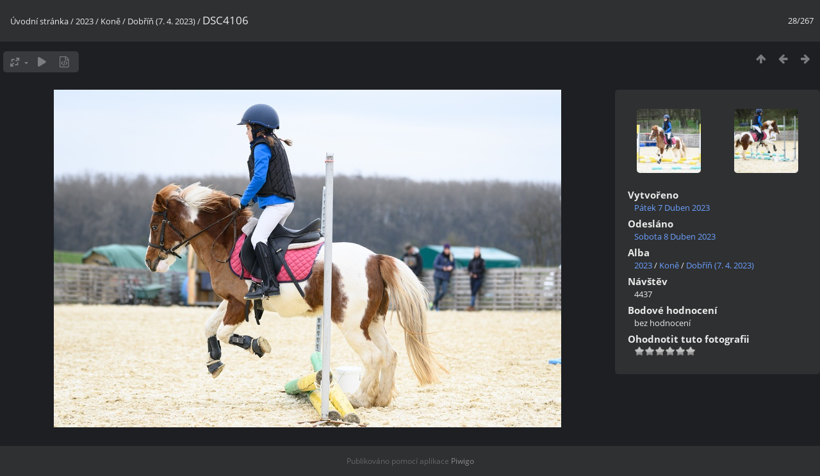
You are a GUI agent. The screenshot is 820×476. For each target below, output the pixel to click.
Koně (110, 21)
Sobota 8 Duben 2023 (675, 236)
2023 (85, 21)
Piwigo (462, 460)
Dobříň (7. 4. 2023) (161, 21)
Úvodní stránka (39, 21)
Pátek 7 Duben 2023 (672, 207)
